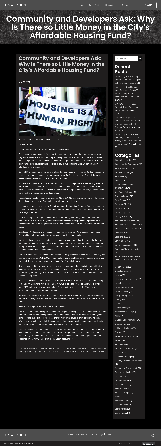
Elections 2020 (121, 237)
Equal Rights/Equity (123, 245)
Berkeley (119, 176)
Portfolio (84, 434)
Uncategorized (121, 405)
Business (119, 181)
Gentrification (121, 267)
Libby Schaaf (121, 308)
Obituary (119, 332)
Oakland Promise (122, 324)
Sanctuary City (121, 384)
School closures (122, 388)
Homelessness (121, 283)
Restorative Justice (123, 372)
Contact (109, 434)
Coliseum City (121, 204)
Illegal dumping (121, 291)
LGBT (117, 304)
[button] (149, 5)
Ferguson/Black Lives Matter (127, 249)
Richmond (119, 376)
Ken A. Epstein (15, 5)
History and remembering (126, 279)
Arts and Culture (122, 172)
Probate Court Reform (124, 348)
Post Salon (120, 344)
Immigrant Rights (122, 295)
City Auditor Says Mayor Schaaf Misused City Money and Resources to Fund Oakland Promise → (84, 351)
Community (120, 212)
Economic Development (125, 220)
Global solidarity (122, 271)
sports (117, 397)
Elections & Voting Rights (126, 229)
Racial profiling (121, 353)
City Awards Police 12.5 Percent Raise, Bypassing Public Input (126, 107)
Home (70, 434)
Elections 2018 (121, 233)
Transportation (121, 401)
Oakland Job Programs (125, 320)
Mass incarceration (123, 312)
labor (117, 299)
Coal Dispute (120, 200)
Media (117, 316)
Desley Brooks (121, 216)
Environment (120, 241)
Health (118, 275)
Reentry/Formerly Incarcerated (128, 361)
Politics (118, 340)
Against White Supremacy (126, 164)
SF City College (122, 393)
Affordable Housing (123, 160)
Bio (77, 434)
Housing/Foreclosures (124, 287)
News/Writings (97, 434)
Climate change (122, 196)
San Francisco (121, 380)
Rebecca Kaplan (122, 357)
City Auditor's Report (124, 192)
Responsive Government (126, 368)
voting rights (120, 409)
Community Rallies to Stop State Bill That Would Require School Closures (128, 79)
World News (120, 413)
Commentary (120, 208)
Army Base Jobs (122, 168)
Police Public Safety (124, 336)
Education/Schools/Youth (126, 224)
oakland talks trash (123, 328)
